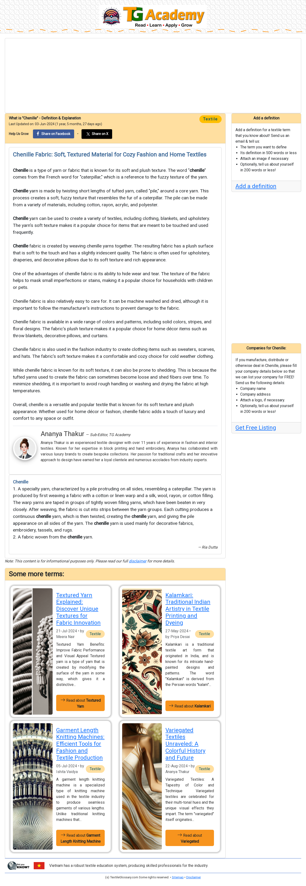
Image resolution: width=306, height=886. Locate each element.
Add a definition (255, 186)
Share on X (96, 134)
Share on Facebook (53, 134)
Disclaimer (193, 877)
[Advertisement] (153, 75)
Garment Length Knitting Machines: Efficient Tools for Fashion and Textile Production (80, 744)
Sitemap (178, 877)
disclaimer (137, 561)
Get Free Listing (255, 427)
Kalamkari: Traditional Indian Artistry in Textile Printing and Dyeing (187, 609)
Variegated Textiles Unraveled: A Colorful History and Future (185, 744)
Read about (80, 703)
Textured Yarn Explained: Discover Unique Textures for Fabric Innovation (78, 609)
